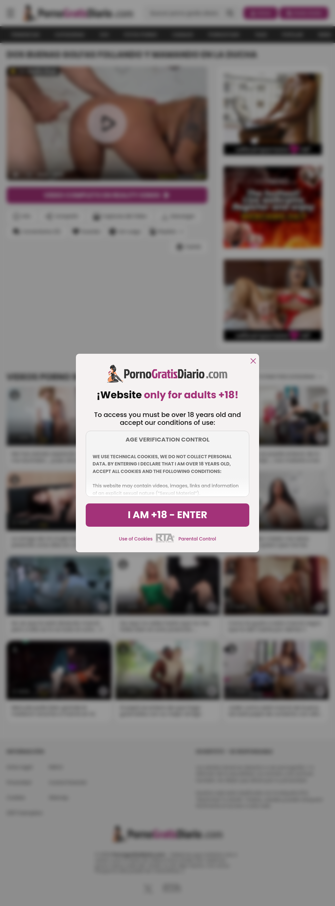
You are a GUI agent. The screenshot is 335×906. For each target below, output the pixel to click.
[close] (253, 361)
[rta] (165, 541)
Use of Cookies (136, 539)
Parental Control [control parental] (197, 539)
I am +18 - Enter (167, 515)
